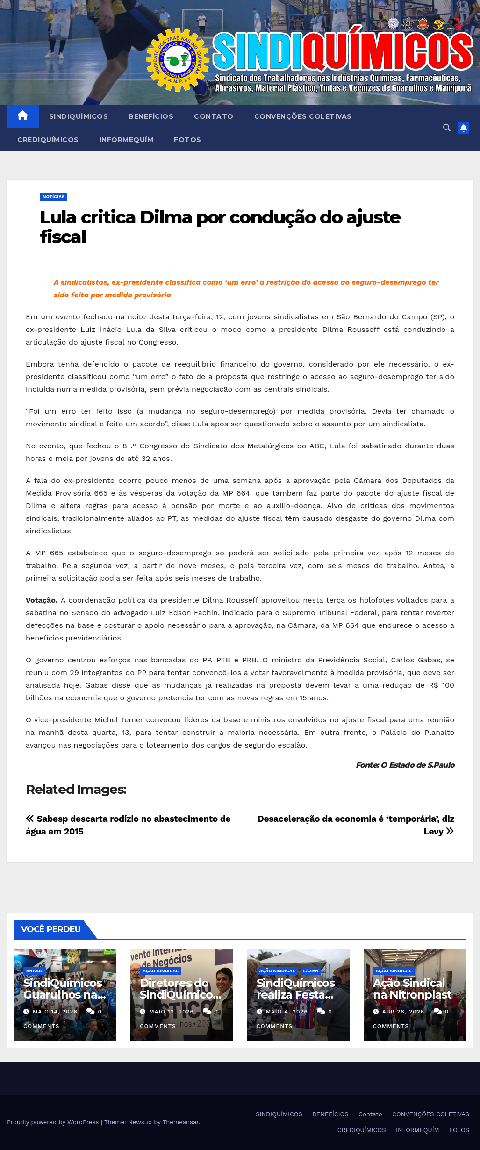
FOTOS (187, 140)
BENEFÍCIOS (151, 116)
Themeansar (181, 1122)
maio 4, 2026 (286, 1011)
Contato (214, 116)
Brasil (34, 970)
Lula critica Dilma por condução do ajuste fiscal (220, 227)
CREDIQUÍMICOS (48, 140)
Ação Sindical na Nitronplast (412, 988)
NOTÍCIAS (53, 196)
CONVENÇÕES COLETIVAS (303, 116)
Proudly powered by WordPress (54, 1122)
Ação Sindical (161, 970)
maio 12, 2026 (171, 1011)
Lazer (310, 970)
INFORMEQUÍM (127, 140)
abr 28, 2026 (403, 1011)
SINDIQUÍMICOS (78, 116)
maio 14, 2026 (55, 1011)
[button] (447, 127)
